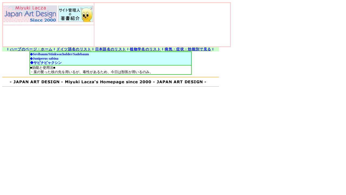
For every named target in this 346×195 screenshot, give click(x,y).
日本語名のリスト (110, 49)
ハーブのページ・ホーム (31, 49)
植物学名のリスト (145, 49)
